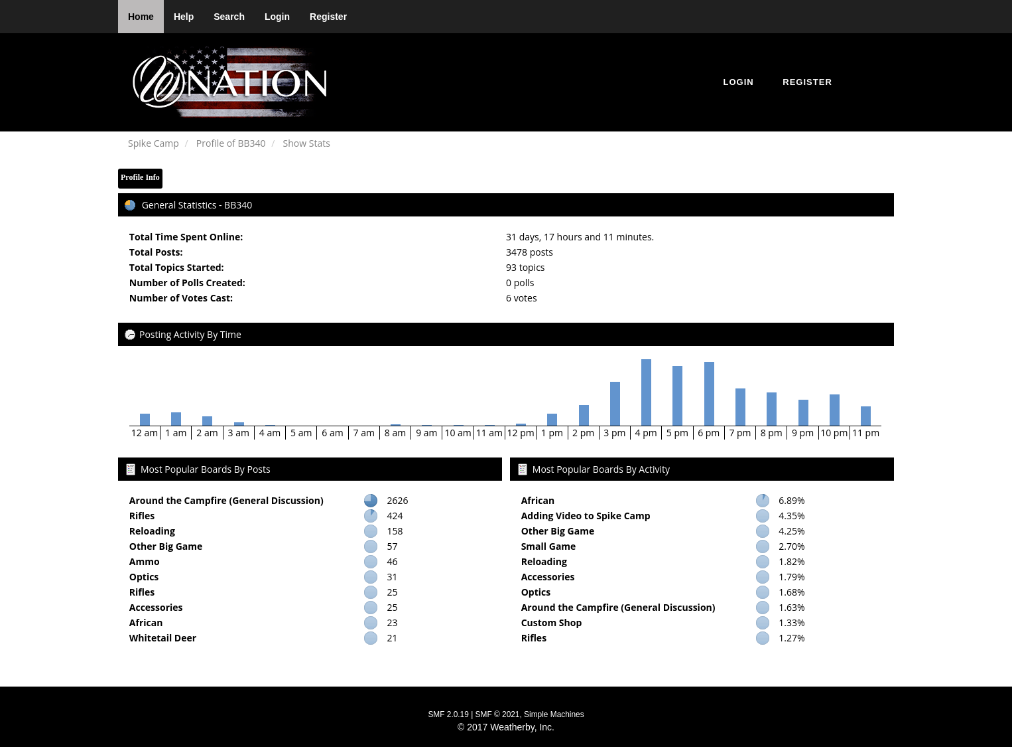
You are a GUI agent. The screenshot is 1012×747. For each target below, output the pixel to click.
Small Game (548, 546)
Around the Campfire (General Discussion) (226, 500)
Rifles (142, 515)
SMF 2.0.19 (448, 714)
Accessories (156, 607)
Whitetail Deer (162, 637)
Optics (144, 576)
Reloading (152, 531)
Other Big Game (166, 546)
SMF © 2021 (497, 714)
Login (277, 16)
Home (141, 16)
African (146, 622)
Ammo (144, 561)
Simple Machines (554, 714)
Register (328, 16)
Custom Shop (551, 622)
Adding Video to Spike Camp (586, 515)
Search (229, 16)
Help (184, 16)
